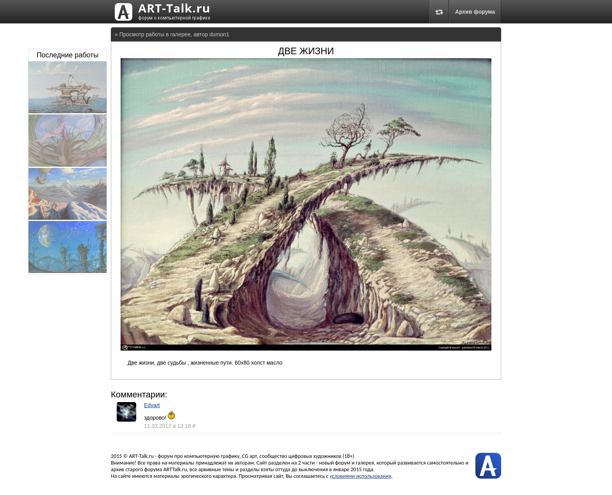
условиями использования (360, 476)
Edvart (152, 405)
